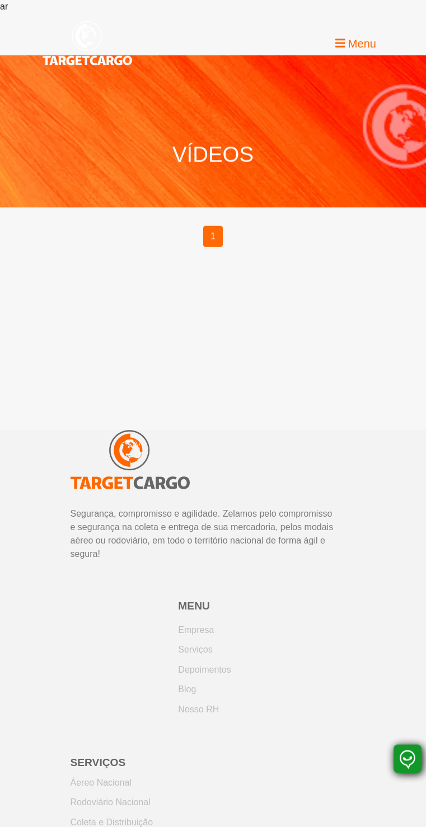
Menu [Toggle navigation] (355, 43)
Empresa (196, 630)
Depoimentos (204, 669)
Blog (187, 689)
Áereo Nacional (101, 782)
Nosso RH (198, 709)
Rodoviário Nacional (111, 802)
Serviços (195, 649)
